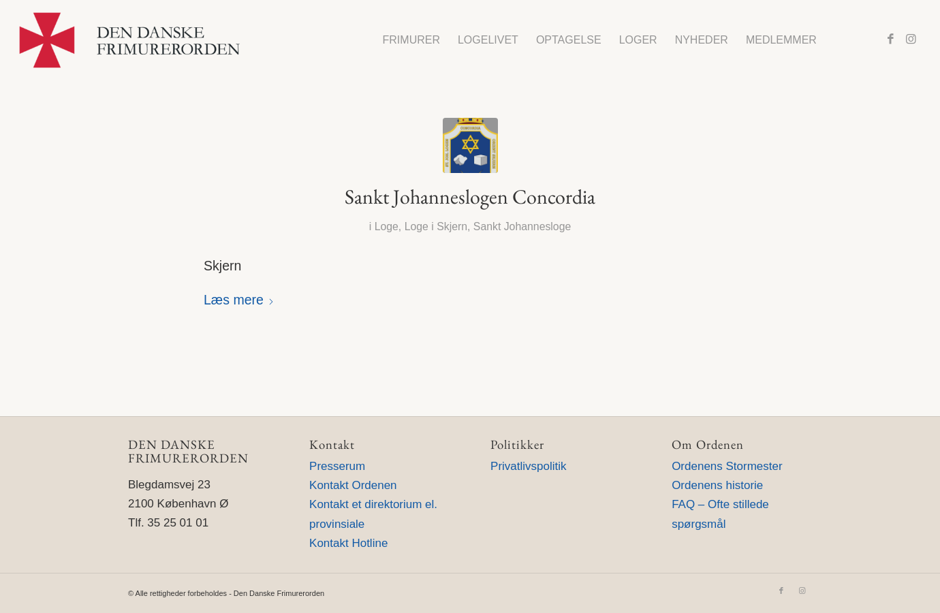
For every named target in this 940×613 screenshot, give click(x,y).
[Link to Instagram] (910, 39)
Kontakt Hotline (348, 543)
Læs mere (239, 299)
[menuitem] (411, 40)
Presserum (337, 466)
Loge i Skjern (436, 226)
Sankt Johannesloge (522, 226)
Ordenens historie (717, 485)
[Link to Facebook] (890, 39)
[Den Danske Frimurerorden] (129, 40)
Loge (386, 226)
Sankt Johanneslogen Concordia (470, 196)
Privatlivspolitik (528, 466)
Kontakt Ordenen (353, 485)
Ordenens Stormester (727, 466)
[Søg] (839, 40)
